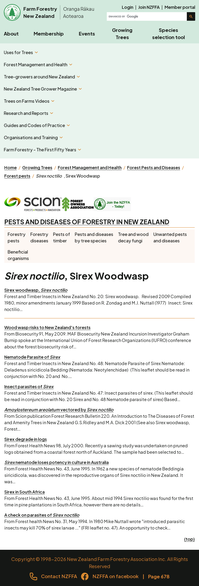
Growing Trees (122, 33)
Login (127, 7)
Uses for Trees (21, 52)
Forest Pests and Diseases (153, 167)
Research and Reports (28, 113)
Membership (49, 33)
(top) (189, 539)
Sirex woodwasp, (35, 290)
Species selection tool (168, 33)
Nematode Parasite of (32, 357)
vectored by (58, 409)
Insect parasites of (29, 386)
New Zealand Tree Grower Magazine (43, 89)
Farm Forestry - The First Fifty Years (42, 149)
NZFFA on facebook (115, 576)
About (11, 33)
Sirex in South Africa (24, 491)
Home (10, 167)
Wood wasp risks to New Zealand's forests (47, 327)
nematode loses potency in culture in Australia (56, 462)
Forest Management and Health (38, 64)
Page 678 (159, 576)
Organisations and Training (33, 137)
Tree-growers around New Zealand (42, 76)
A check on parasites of (41, 515)
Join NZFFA (149, 7)
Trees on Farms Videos (29, 101)
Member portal (180, 7)
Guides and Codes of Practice (37, 125)
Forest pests (17, 175)
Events (87, 33)
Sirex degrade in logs (25, 439)
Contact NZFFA (59, 576)
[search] (147, 16)
